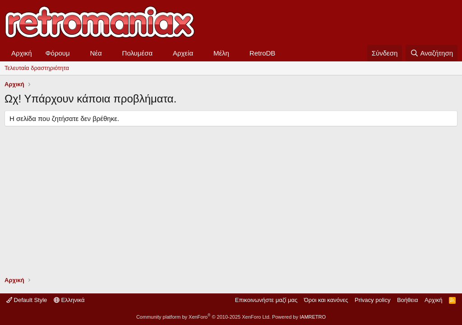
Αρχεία (183, 53)
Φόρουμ (58, 53)
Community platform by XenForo (203, 317)
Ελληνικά (69, 300)
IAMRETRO (313, 317)
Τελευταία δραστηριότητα (37, 68)
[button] (77, 53)
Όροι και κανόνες (326, 300)
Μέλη (221, 53)
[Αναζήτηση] (431, 53)
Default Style (26, 300)
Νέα (96, 53)
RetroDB (262, 53)
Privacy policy (372, 300)
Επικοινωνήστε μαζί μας (266, 300)
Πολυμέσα (137, 53)
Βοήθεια (407, 300)
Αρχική (21, 53)
